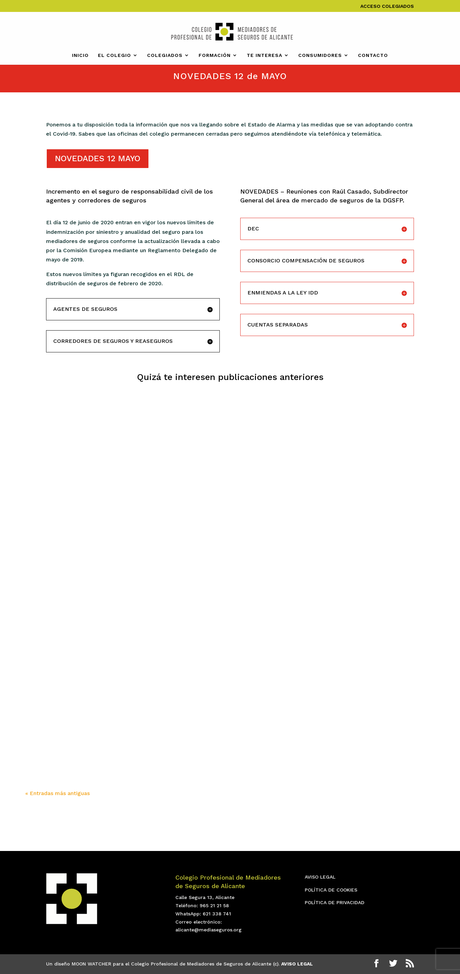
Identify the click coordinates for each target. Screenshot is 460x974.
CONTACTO (373, 55)
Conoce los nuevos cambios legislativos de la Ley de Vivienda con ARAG (370, 664)
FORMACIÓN (215, 55)
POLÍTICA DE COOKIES (331, 890)
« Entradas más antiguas (57, 793)
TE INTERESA (264, 55)
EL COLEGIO (114, 55)
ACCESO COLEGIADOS (387, 6)
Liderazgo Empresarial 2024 (218, 674)
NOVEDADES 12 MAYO (97, 158)
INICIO (80, 55)
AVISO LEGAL (320, 877)
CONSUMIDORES (320, 55)
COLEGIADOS (165, 55)
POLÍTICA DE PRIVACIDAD (334, 902)
